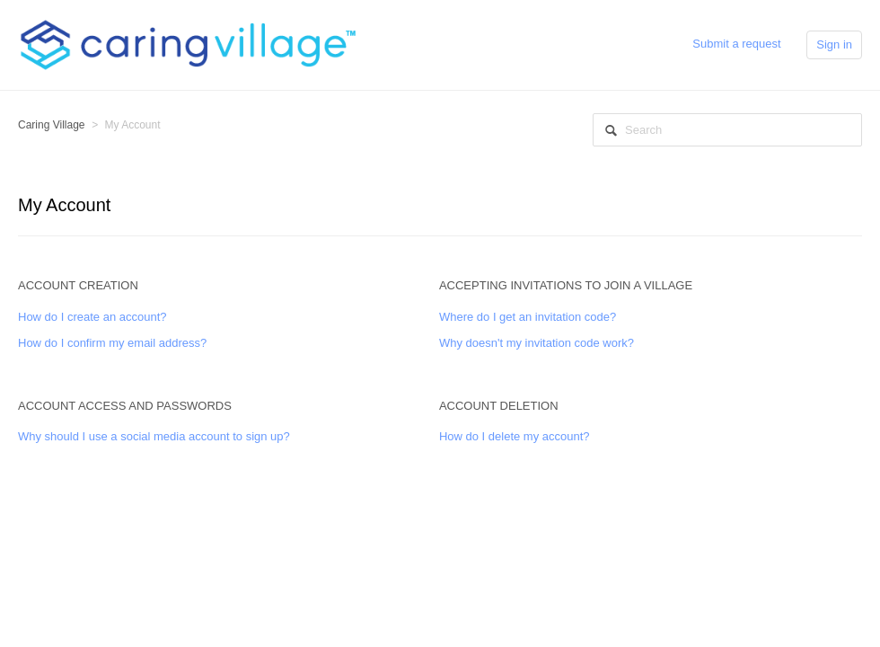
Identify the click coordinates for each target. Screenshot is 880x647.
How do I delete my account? (514, 436)
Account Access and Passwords (125, 405)
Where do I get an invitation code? (527, 317)
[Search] (727, 129)
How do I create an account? (92, 317)
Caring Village (51, 125)
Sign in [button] (834, 44)
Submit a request (736, 43)
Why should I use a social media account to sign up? (154, 436)
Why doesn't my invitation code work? (536, 343)
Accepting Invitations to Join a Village (565, 285)
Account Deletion (499, 405)
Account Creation (78, 285)
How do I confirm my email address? (112, 343)
